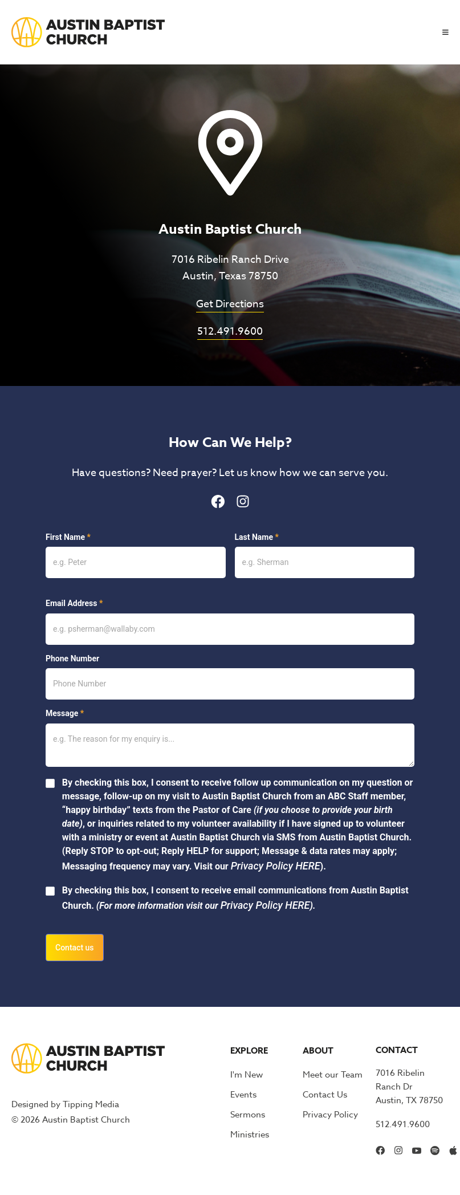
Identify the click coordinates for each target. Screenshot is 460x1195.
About (318, 1050)
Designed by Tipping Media (65, 1104)
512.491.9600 (230, 331)
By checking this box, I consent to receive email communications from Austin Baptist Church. (235, 898)
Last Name (257, 537)
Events (243, 1094)
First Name (68, 537)
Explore (249, 1050)
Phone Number (72, 658)
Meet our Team (333, 1074)
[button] (441, 32)
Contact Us (325, 1094)
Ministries (249, 1134)
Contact (397, 1050)
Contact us (74, 947)
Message (65, 713)
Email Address (74, 603)
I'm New (246, 1074)
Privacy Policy (330, 1114)
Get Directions (230, 304)
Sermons (247, 1114)
